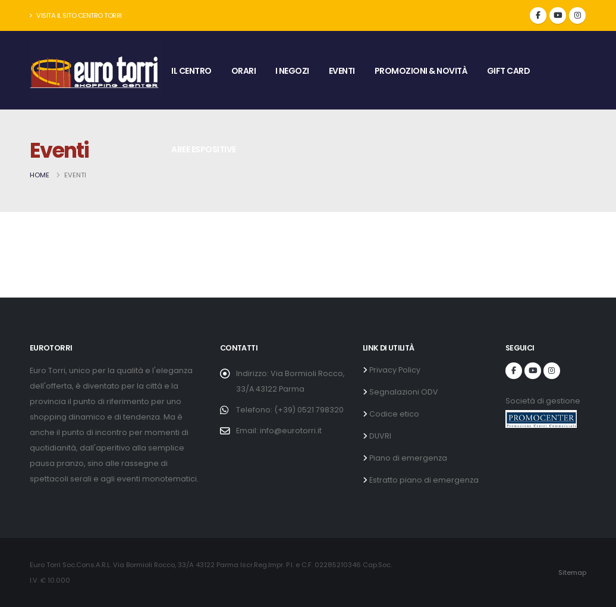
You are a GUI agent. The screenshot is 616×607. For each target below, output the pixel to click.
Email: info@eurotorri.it (279, 430)
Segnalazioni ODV (402, 392)
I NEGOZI (292, 71)
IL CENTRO (191, 71)
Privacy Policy (393, 370)
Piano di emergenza (407, 458)
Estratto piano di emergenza (423, 480)
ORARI (243, 71)
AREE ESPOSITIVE (203, 149)
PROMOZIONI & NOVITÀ (421, 71)
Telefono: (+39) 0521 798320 (290, 410)
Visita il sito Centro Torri (76, 15)
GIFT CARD (508, 71)
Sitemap (572, 572)
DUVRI (379, 436)
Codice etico (393, 414)
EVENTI (342, 71)
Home (39, 175)
